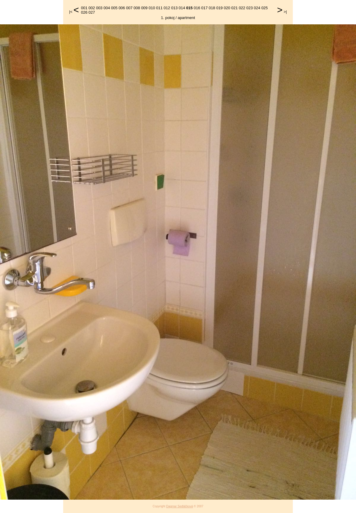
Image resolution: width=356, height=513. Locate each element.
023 (249, 8)
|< (70, 12)
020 (227, 8)
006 (122, 8)
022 (242, 8)
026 (84, 12)
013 (174, 8)
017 (204, 8)
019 (219, 8)
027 (91, 12)
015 (189, 8)
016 (197, 8)
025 (264, 8)
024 (257, 8)
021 (234, 8)
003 (99, 8)
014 (182, 8)
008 (137, 8)
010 (152, 8)
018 (212, 8)
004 (107, 8)
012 (167, 8)
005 (114, 8)
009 (144, 8)
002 (91, 8)
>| (285, 12)
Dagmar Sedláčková (179, 506)
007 (129, 8)
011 (159, 8)
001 (84, 8)
